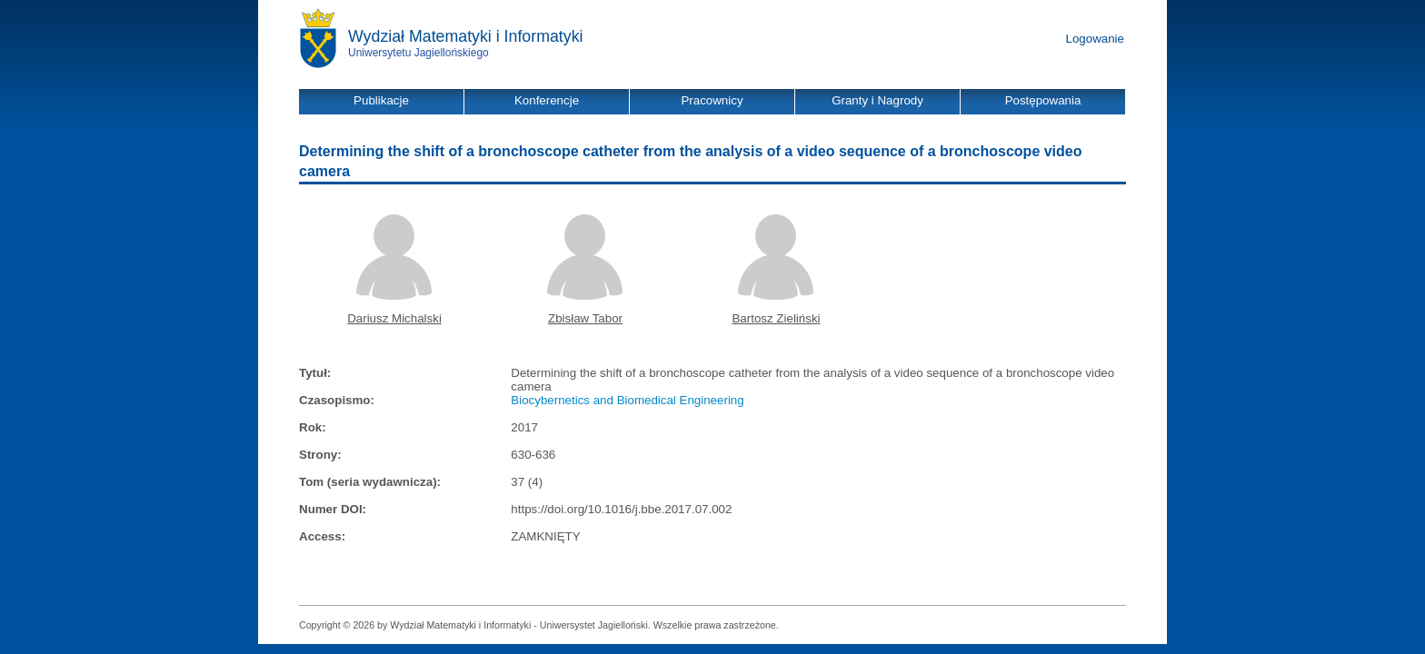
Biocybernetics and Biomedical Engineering (627, 400)
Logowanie (1095, 38)
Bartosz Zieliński (776, 318)
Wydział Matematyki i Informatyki (465, 36)
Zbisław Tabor (585, 318)
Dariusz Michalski (394, 318)
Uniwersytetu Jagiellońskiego (418, 52)
